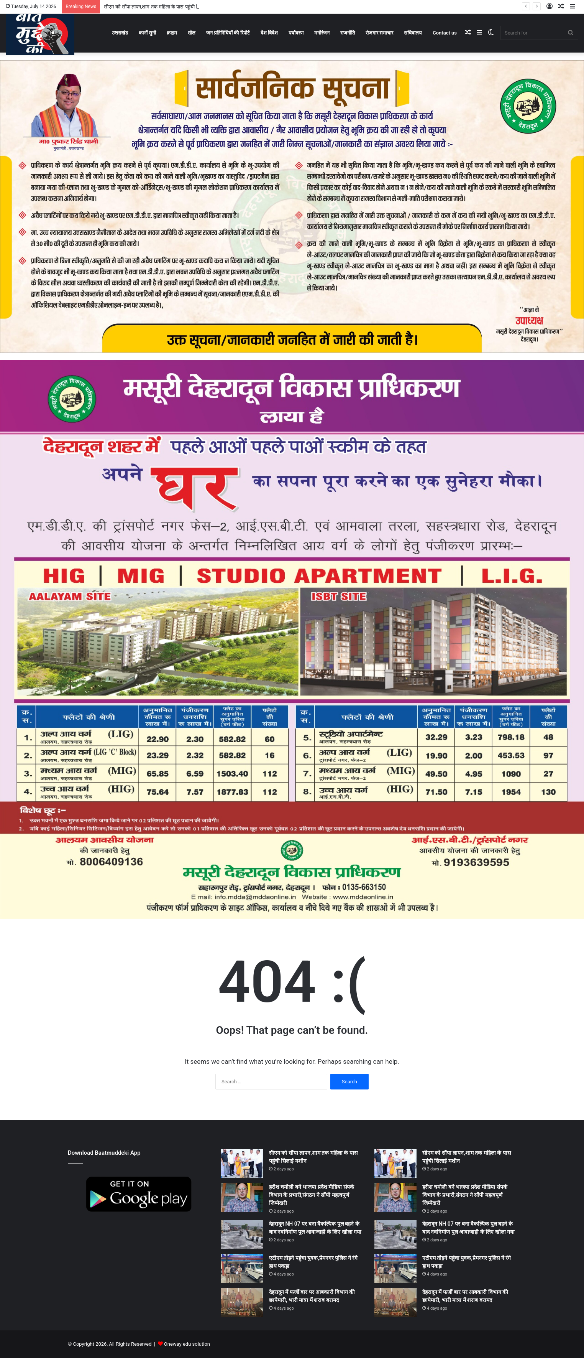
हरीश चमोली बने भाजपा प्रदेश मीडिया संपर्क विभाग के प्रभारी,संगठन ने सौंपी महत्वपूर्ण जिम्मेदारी (311, 1195)
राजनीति (347, 33)
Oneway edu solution (187, 1344)
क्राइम (172, 33)
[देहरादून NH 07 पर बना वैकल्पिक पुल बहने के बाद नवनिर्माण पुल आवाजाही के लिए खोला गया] (242, 1234)
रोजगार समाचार (379, 33)
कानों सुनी (147, 33)
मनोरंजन (322, 33)
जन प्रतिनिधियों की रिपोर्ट (228, 33)
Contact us (445, 33)
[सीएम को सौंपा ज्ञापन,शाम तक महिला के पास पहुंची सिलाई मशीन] (242, 1163)
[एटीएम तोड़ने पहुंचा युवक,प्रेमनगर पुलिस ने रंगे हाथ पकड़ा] (242, 1268)
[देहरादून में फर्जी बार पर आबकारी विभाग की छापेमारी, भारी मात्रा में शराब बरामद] (242, 1302)
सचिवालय (413, 33)
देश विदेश (269, 33)
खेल (191, 33)
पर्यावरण (296, 33)
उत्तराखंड (120, 33)
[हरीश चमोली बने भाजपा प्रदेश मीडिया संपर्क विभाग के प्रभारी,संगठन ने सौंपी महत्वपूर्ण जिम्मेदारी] (242, 1197)
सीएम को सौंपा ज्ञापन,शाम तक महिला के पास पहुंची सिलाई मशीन (161, 7)
